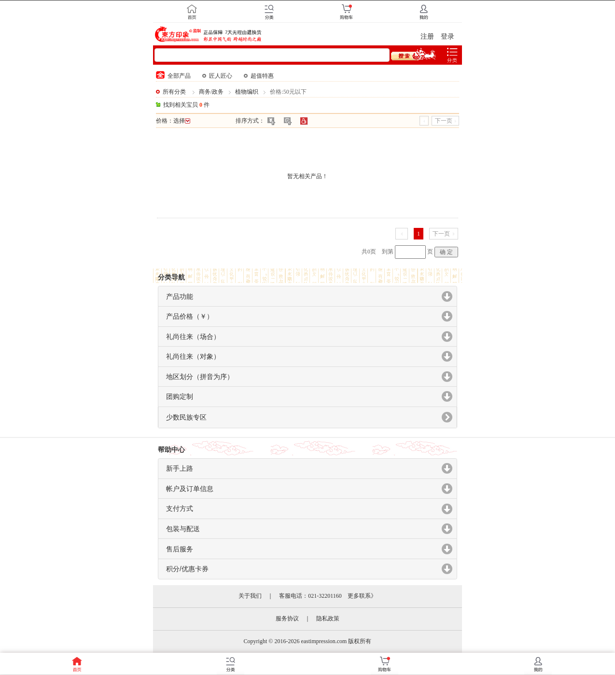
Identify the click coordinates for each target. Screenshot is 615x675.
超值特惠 (259, 75)
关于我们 (250, 595)
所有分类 (174, 91)
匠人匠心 (217, 75)
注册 (427, 36)
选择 (181, 120)
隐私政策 (327, 618)
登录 (447, 36)
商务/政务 (211, 91)
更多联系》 (362, 595)
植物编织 (246, 91)
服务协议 (287, 618)
